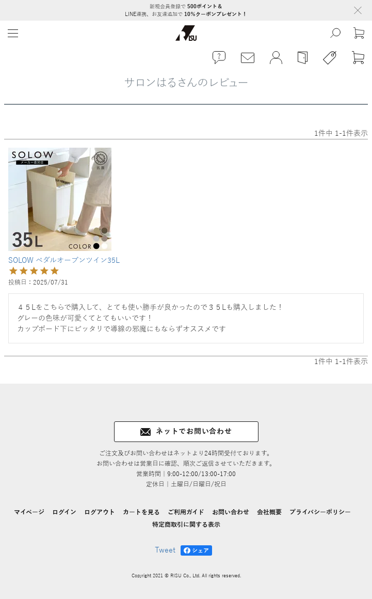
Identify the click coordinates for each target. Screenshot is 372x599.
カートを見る (141, 512)
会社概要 (269, 512)
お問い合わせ (230, 512)
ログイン (64, 512)
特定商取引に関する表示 (186, 524)
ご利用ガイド (186, 512)
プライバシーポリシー (320, 512)
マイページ (29, 512)
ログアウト (99, 512)
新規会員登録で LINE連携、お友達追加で (186, 10)
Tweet (165, 550)
